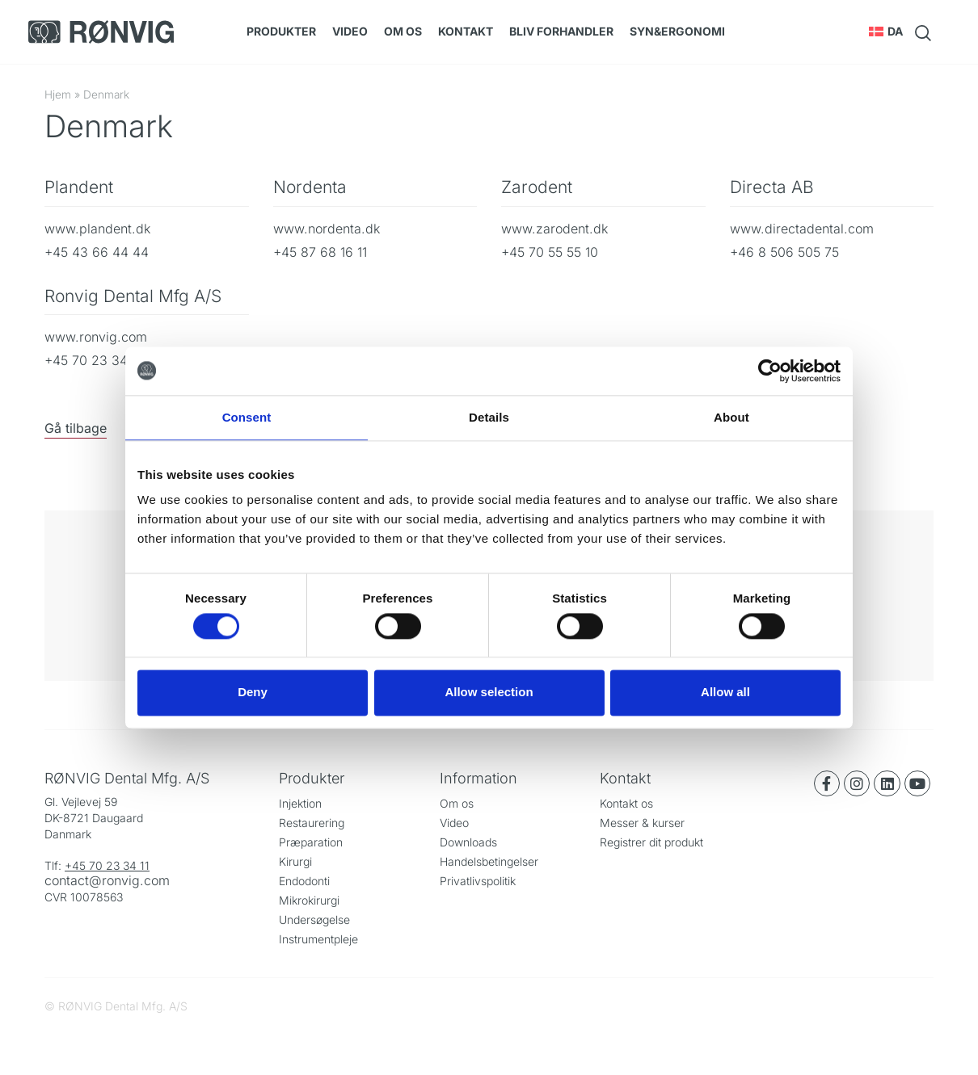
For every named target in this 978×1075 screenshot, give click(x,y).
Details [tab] (489, 417)
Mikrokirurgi (309, 900)
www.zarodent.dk (554, 228)
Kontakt (465, 31)
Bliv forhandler (561, 31)
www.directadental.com (802, 228)
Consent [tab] (247, 417)
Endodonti (304, 881)
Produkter (281, 31)
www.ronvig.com (95, 337)
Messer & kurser (642, 822)
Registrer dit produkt (651, 842)
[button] (886, 31)
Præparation (311, 842)
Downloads (468, 842)
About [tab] (731, 417)
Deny (253, 692)
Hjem (57, 94)
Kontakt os (626, 803)
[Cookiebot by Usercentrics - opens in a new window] (770, 371)
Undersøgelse (314, 919)
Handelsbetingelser (489, 861)
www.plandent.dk (97, 228)
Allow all (725, 692)
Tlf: (54, 865)
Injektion (300, 803)
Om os (403, 31)
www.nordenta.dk (326, 228)
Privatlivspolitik (478, 881)
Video (350, 31)
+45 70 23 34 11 (107, 865)
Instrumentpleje (318, 939)
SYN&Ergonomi (677, 31)
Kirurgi (295, 861)
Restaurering (311, 822)
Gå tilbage (75, 428)
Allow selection (489, 692)
